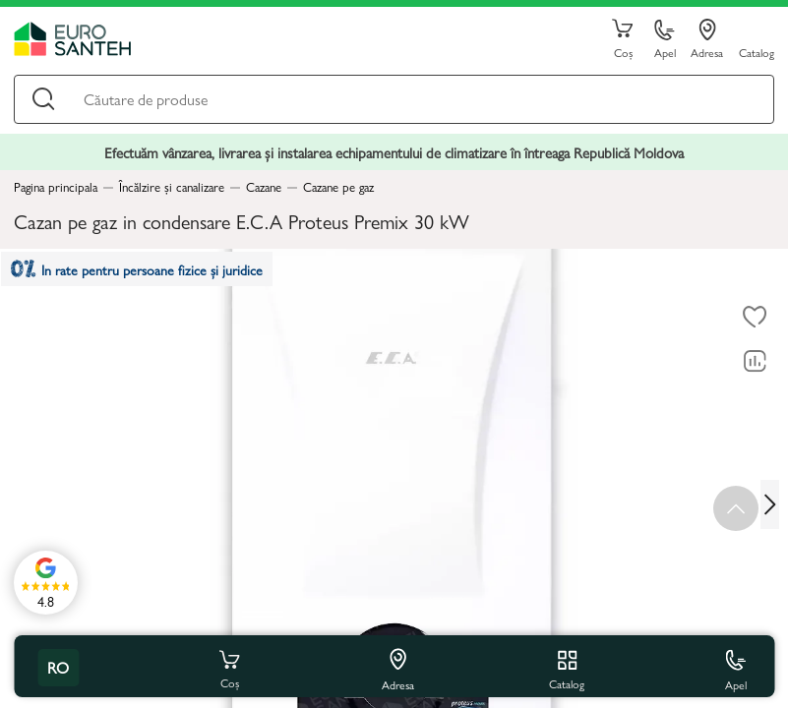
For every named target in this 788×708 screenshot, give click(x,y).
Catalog (756, 51)
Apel (665, 40)
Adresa (707, 39)
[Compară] (754, 362)
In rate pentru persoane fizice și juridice (149, 275)
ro (58, 667)
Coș (622, 39)
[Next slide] (774, 504)
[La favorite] (754, 317)
